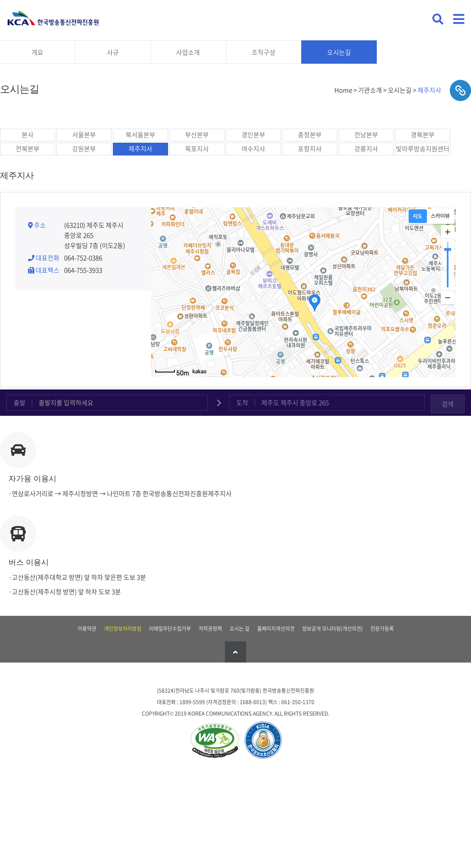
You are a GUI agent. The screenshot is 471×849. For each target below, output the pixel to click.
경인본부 (253, 134)
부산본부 (197, 134)
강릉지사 (366, 148)
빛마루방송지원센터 (422, 148)
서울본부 (84, 134)
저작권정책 (210, 628)
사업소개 (188, 52)
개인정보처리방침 (122, 628)
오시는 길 (240, 628)
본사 (28, 134)
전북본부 (27, 148)
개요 (37, 52)
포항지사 (310, 148)
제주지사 (140, 148)
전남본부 (366, 134)
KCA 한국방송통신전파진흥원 (53, 18)
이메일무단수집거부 (170, 628)
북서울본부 (140, 134)
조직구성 (263, 52)
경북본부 (423, 134)
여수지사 (253, 148)
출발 (19, 402)
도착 (242, 402)
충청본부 (310, 134)
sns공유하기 (460, 90)
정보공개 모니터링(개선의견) (332, 628)
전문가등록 (382, 628)
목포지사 (197, 148)
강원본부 (84, 148)
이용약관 (87, 628)
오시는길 (339, 52)
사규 (113, 52)
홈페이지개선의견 (275, 628)
